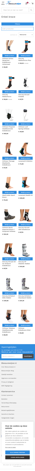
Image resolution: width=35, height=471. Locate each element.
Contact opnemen (7, 395)
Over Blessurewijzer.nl (8, 367)
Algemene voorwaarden (8, 378)
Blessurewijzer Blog (7, 370)
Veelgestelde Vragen (7, 418)
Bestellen (4, 399)
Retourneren (5, 406)
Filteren (17, 24)
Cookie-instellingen (17, 457)
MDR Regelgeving (6, 385)
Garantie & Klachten (7, 414)
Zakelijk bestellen (7, 374)
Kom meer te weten (10, 447)
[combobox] (17, 10)
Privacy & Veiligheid (7, 382)
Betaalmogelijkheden (8, 410)
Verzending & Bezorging (8, 403)
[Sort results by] (26, 34)
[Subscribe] (28, 356)
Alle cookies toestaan (17, 452)
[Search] (17, 29)
